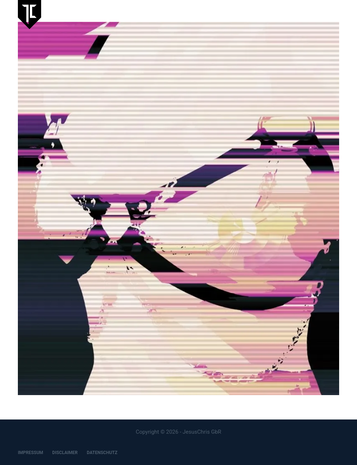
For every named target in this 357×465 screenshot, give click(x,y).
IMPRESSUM (30, 452)
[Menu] (336, 14)
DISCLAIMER (65, 452)
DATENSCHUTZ (102, 452)
